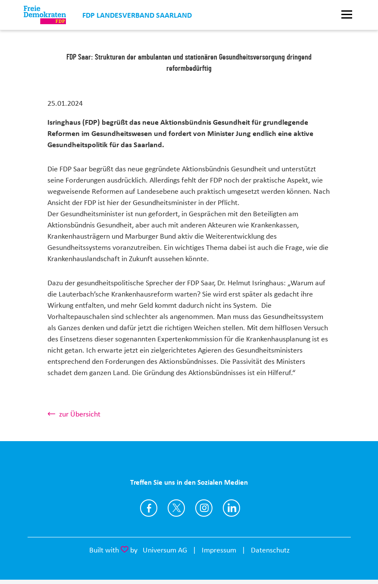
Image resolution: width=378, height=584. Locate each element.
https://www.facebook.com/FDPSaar (148, 508)
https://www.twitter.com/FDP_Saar (176, 508)
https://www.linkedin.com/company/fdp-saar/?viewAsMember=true (231, 508)
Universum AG (165, 550)
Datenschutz (270, 550)
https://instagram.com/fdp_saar (203, 508)
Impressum (219, 550)
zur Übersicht (79, 414)
